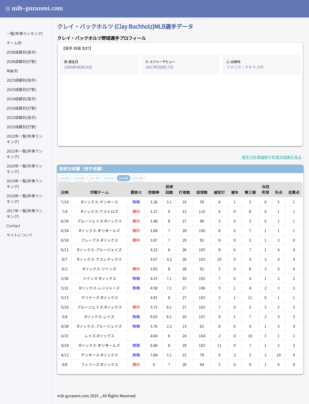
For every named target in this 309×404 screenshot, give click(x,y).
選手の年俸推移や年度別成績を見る (272, 157)
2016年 (109, 178)
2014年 (138, 178)
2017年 (94, 178)
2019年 (65, 178)
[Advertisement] (180, 110)
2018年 (79, 178)
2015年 (123, 178)
